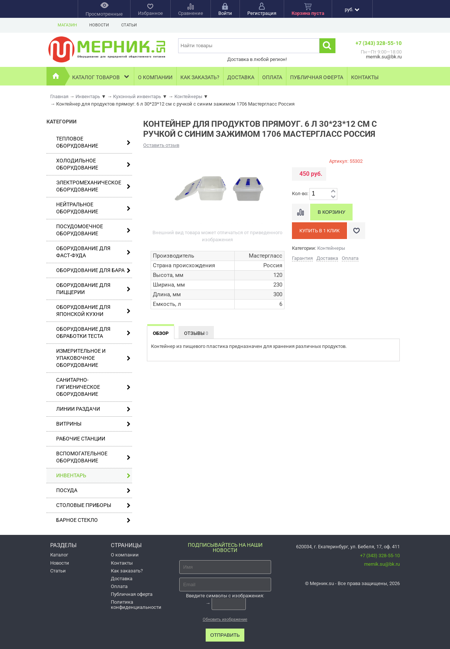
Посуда (93, 490)
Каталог (59, 555)
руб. (352, 9)
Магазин (67, 25)
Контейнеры (331, 248)
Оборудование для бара (93, 270)
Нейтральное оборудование (93, 207)
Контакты (365, 77)
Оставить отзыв (161, 145)
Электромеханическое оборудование (93, 186)
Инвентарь (93, 475)
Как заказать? (199, 77)
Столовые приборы (93, 505)
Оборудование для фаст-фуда (93, 251)
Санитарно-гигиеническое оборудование (93, 387)
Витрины (93, 424)
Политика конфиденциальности (136, 604)
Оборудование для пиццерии (93, 288)
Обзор (160, 333)
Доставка (240, 77)
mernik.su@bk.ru (382, 564)
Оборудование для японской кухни (93, 310)
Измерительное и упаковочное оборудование (93, 358)
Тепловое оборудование (93, 142)
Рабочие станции (80, 439)
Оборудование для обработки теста (93, 332)
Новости (99, 25)
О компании (155, 77)
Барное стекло (93, 520)
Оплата (272, 77)
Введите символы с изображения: (225, 595)
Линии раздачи (93, 409)
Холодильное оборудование (93, 164)
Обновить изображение (225, 619)
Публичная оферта (316, 77)
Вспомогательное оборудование (93, 457)
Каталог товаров (101, 76)
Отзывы (196, 333)
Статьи (129, 25)
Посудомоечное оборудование (93, 229)
